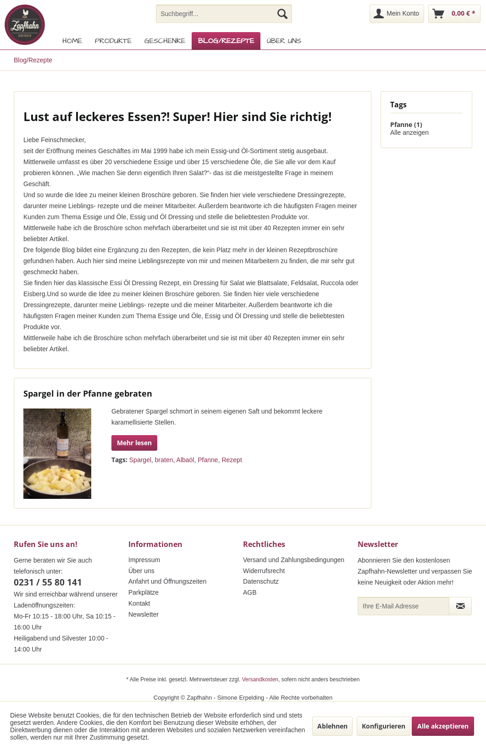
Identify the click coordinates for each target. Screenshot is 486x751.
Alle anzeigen (409, 132)
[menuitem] (224, 14)
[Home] (72, 41)
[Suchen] (282, 14)
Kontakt (139, 603)
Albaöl (185, 460)
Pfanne (208, 460)
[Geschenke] (165, 41)
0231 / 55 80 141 (48, 582)
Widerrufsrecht (264, 570)
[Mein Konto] (397, 14)
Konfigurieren (383, 726)
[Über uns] (284, 41)
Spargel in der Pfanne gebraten (87, 393)
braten (164, 460)
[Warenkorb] (454, 14)
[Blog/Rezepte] (226, 41)
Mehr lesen (134, 442)
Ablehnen (332, 726)
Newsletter (143, 614)
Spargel (140, 460)
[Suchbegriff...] (224, 14)
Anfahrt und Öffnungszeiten (167, 581)
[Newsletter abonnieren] (460, 606)
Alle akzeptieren (443, 726)
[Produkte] (113, 41)
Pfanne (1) (406, 124)
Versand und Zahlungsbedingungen (293, 559)
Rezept (231, 460)
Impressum (144, 559)
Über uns (141, 570)
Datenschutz (261, 581)
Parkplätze (143, 592)
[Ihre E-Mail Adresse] (403, 606)
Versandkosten (260, 679)
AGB (250, 592)
